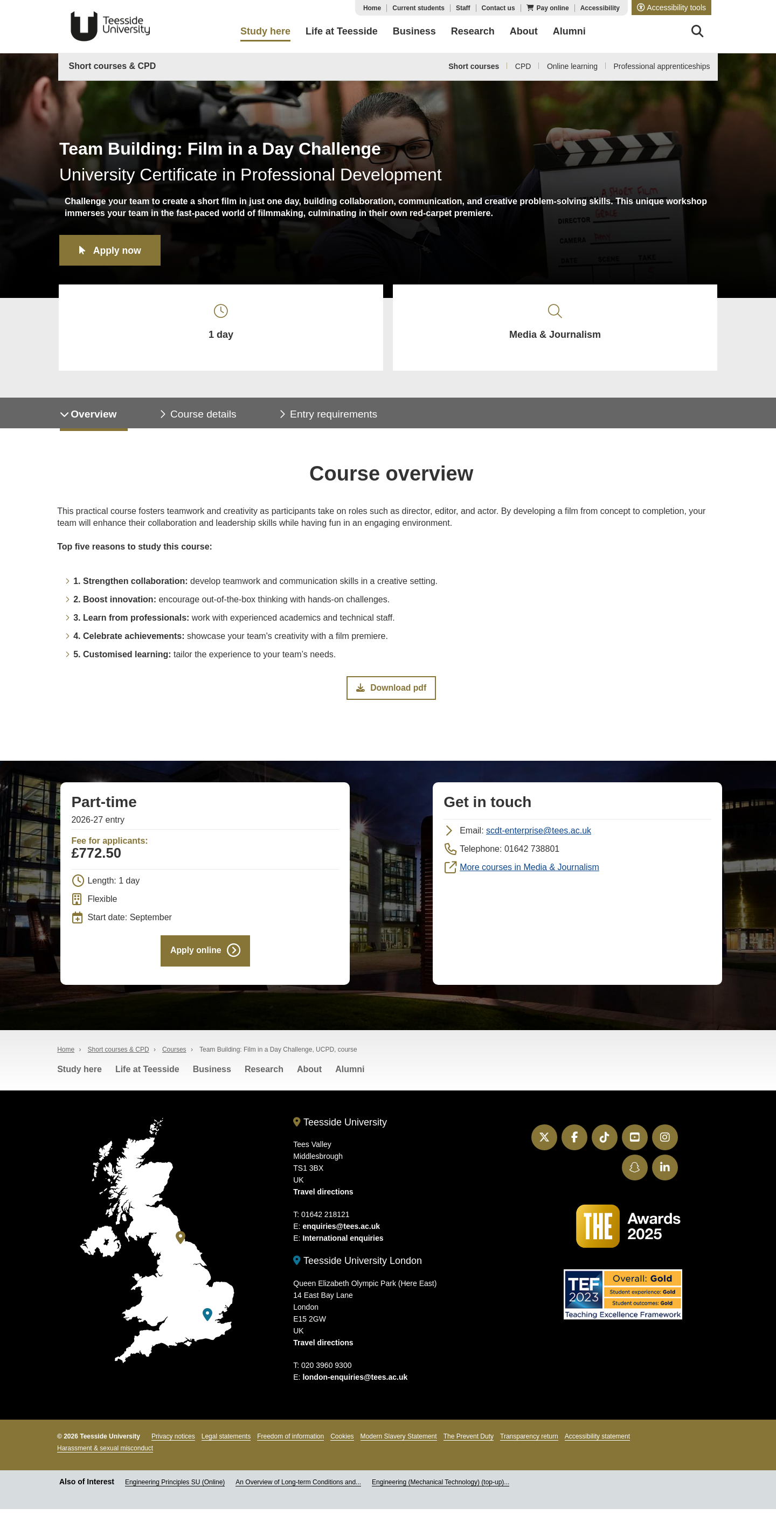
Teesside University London (357, 1266)
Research (264, 1075)
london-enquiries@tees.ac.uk (354, 1383)
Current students (418, 8)
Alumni (349, 1075)
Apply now (118, 250)
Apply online (195, 955)
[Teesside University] (180, 1243)
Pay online (553, 8)
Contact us (498, 8)
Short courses (473, 66)
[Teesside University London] (207, 1321)
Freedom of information (290, 1442)
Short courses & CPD (112, 66)
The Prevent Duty (469, 1442)
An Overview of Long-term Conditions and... (298, 1488)
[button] (671, 7)
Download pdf (391, 692)
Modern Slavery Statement (399, 1442)
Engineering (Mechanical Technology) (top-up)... (440, 1488)
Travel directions (323, 1197)
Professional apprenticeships (662, 66)
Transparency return (529, 1442)
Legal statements (226, 1442)
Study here (79, 1075)
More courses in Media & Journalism (529, 872)
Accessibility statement (597, 1442)
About (309, 1075)
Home (372, 8)
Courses (174, 1055)
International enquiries (342, 1244)
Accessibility (600, 8)
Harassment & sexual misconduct (105, 1454)
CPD (523, 66)
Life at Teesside (147, 1075)
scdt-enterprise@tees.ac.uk (538, 835)
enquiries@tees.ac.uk (341, 1232)
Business (212, 1075)
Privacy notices (173, 1442)
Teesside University (110, 26)
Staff (463, 8)
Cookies (342, 1442)
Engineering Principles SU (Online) (175, 1488)
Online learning (572, 66)
